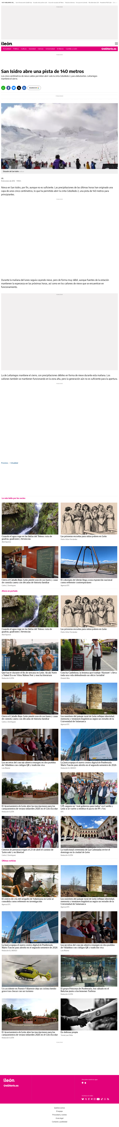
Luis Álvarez (6, 768)
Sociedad (32, 49)
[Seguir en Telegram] (92, 1099)
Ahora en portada (9, 591)
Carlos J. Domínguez (9, 585)
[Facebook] (8, 88)
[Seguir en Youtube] (98, 1099)
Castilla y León (71, 49)
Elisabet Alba (65, 678)
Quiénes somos (59, 1108)
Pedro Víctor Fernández (69, 539)
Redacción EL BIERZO (68, 768)
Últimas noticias (9, 861)
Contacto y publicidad (59, 1122)
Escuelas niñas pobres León (40, 2)
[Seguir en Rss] (108, 1099)
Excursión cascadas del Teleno (56, 2)
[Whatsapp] (3, 88)
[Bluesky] (14, 88)
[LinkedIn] (24, 88)
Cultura (23, 49)
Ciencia (40, 49)
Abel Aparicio (6, 542)
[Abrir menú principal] (116, 44)
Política (16, 49)
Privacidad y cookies (59, 1115)
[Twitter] (19, 88)
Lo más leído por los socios (13, 498)
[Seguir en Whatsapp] (105, 1099)
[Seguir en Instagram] (95, 1099)
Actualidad (7, 49)
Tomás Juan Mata (67, 1035)
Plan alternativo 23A (94, 2)
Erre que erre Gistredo (81, 2)
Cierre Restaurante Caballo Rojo (24, 2)
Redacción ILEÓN (8, 678)
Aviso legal (59, 1118)
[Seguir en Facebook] (88, 1099)
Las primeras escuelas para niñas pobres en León (84, 536)
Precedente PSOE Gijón (106, 2)
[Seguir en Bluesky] (83, 1099)
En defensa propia (69, 1032)
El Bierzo (60, 49)
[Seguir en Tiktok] (102, 1099)
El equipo (59, 1111)
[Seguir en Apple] (85, 1083)
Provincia (4, 463)
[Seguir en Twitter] (86, 1099)
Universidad (50, 49)
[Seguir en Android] (82, 1083)
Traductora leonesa (70, 2)
